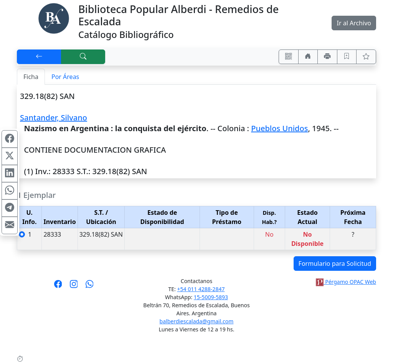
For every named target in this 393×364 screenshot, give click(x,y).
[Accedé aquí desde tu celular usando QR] (289, 56)
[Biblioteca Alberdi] (53, 17)
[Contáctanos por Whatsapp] (89, 286)
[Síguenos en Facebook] (58, 286)
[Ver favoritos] (366, 56)
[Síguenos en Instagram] (73, 286)
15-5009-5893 (211, 297)
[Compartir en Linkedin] (10, 173)
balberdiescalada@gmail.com (197, 321)
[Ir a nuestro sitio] (308, 56)
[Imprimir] (327, 56)
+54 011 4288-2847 (201, 289)
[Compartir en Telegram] (10, 208)
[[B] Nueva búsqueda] (83, 56)
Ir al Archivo (354, 23)
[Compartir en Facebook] (10, 139)
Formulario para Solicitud (335, 263)
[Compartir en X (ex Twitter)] (10, 156)
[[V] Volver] (39, 56)
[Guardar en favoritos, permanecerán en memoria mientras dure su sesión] (347, 56)
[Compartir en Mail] (10, 225)
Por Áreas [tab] (65, 76)
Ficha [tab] (30, 76)
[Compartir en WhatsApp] (10, 190)
